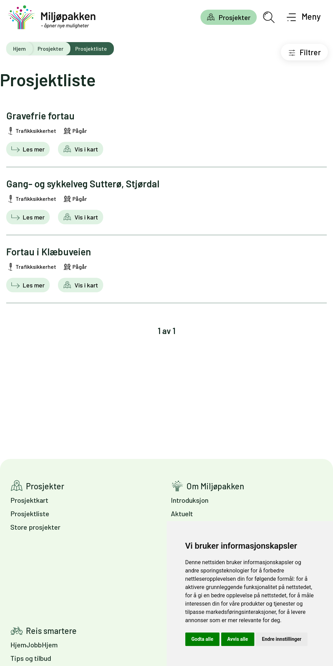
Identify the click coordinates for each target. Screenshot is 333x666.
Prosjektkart (29, 500)
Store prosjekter (35, 527)
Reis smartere (51, 631)
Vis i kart (85, 149)
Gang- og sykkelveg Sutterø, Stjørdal (82, 183)
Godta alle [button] (203, 639)
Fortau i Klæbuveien (48, 251)
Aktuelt (182, 513)
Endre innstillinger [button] (281, 639)
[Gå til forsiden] (51, 17)
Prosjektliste (29, 513)
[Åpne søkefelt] (269, 17)
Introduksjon (189, 500)
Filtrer (310, 52)
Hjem (19, 48)
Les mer (33, 149)
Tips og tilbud (30, 658)
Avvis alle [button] (237, 639)
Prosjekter (234, 17)
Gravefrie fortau (40, 115)
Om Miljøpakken (215, 486)
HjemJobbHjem (34, 644)
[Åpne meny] (304, 17)
